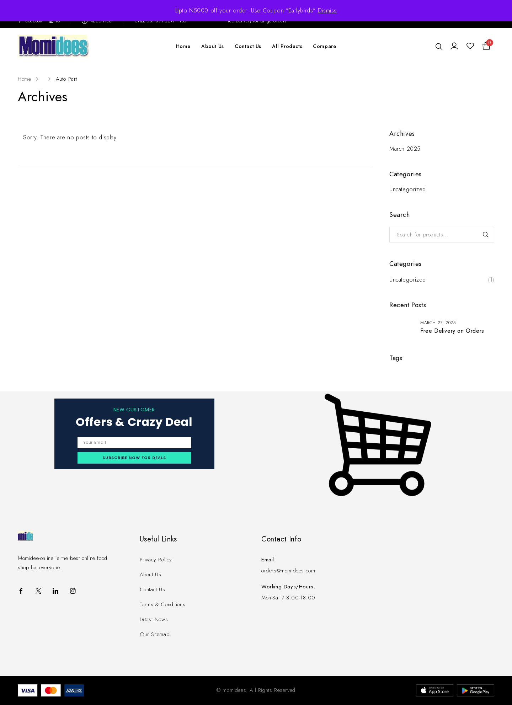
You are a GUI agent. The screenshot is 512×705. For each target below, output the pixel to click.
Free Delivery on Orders (452, 331)
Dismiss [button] (327, 10)
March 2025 (405, 149)
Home (24, 78)
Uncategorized (407, 189)
